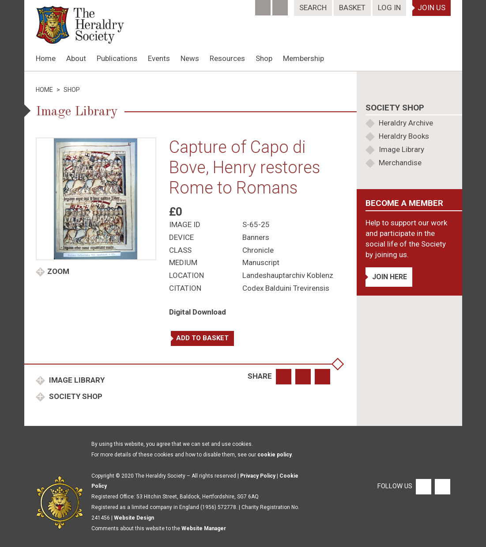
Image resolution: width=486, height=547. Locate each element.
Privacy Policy (257, 476)
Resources (227, 58)
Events (159, 58)
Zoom (58, 271)
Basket (352, 7)
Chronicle (258, 250)
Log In (389, 7)
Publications (117, 58)
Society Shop (74, 396)
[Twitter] (281, 4)
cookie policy (274, 455)
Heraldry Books (404, 136)
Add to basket (202, 338)
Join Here (389, 277)
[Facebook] (263, 4)
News (190, 58)
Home (46, 58)
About (76, 58)
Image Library (76, 380)
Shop (264, 58)
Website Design (134, 518)
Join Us (431, 7)
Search (313, 7)
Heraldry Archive (406, 122)
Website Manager (203, 528)
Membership (303, 58)
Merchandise (400, 162)
